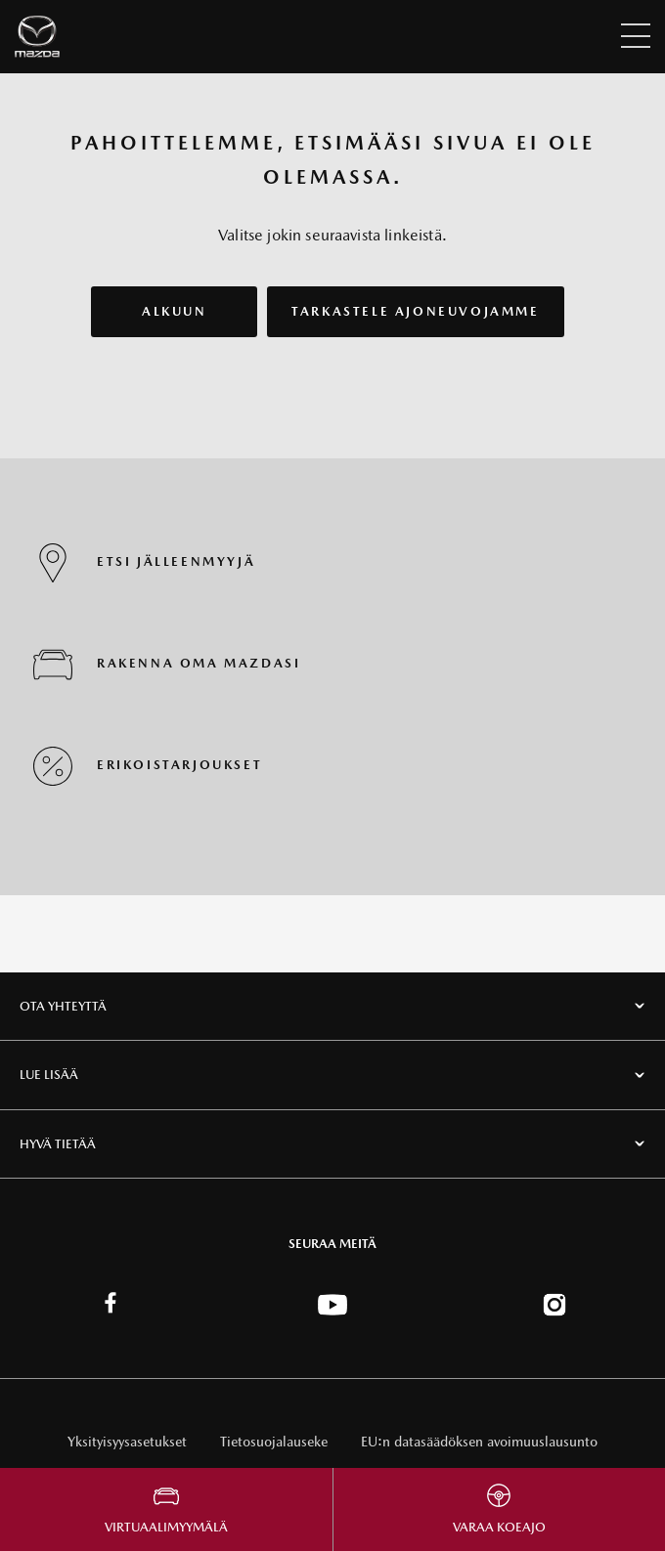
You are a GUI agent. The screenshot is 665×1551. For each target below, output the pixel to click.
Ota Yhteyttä (63, 1006)
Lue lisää (49, 1074)
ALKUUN (174, 311)
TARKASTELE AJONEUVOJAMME (415, 311)
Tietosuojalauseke (274, 1441)
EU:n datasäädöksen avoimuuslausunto (479, 1441)
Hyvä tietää (58, 1144)
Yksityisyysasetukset (127, 1441)
